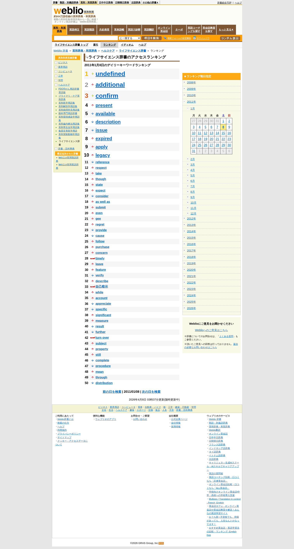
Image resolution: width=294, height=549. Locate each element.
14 (217, 133)
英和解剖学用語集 (68, 106)
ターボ (179, 29)
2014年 (191, 231)
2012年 (191, 218)
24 (193, 145)
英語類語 (89, 29)
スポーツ (141, 410)
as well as (102, 201)
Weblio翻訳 (214, 430)
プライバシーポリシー (69, 433)
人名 (164, 410)
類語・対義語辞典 (69, 2)
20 (211, 139)
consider (101, 196)
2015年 (191, 237)
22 (223, 139)
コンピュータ (65, 71)
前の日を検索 (112, 391)
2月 (193, 159)
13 (211, 133)
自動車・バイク (153, 407)
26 (205, 145)
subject (100, 343)
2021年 (191, 276)
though (100, 179)
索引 (95, 44)
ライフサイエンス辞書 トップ (71, 44)
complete (102, 360)
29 (223, 145)
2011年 (191, 101)
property (101, 349)
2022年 (191, 282)
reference (102, 162)
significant (103, 315)
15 (223, 133)
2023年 (191, 289)
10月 (193, 202)
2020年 (191, 269)
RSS (161, 543)
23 (229, 139)
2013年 (191, 224)
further (100, 332)
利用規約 (62, 430)
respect (101, 167)
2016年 (191, 244)
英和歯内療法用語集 (69, 123)
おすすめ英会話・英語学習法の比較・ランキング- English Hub (223, 531)
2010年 (191, 95)
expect (100, 190)
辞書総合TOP (224, 2)
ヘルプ (238, 2)
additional (110, 84)
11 (199, 133)
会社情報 (175, 423)
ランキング (109, 44)
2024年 (191, 295)
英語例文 (74, 29)
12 (205, 133)
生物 (150, 410)
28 (217, 145)
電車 (140, 407)
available (105, 113)
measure (101, 320)
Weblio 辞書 (61, 50)
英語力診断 (134, 29)
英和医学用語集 (67, 102)
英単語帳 (119, 29)
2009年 (191, 88)
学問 (60, 80)
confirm (106, 95)
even (98, 213)
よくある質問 (226, 336)
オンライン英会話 (164, 29)
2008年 (191, 82)
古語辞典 (135, 2)
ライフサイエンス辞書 (132, 50)
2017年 (191, 250)
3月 (193, 164)
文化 (104, 410)
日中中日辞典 (106, 2)
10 (193, 133)
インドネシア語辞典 (219, 448)
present (103, 105)
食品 (157, 410)
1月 (193, 108)
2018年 (191, 256)
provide (101, 230)
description (108, 121)
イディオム (127, 44)
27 (211, 145)
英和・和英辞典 (89, 2)
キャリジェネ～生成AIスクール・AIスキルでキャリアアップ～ (223, 466)
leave (99, 264)
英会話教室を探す (209, 29)
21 (217, 139)
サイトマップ (64, 437)
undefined (110, 73)
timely (99, 258)
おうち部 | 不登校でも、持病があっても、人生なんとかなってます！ (223, 520)
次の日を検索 (151, 391)
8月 (193, 191)
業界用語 (63, 67)
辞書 (55, 2)
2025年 (191, 301)
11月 (193, 208)
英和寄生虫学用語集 (69, 127)
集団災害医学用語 (68, 130)
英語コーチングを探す (194, 29)
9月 (193, 197)
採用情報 (175, 426)
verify (99, 275)
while (99, 292)
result (99, 326)
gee (98, 218)
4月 (193, 170)
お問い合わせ (140, 419)
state (99, 184)
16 (229, 133)
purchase (102, 247)
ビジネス (63, 62)
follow (99, 241)
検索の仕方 (63, 423)
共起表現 (104, 29)
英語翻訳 (149, 29)
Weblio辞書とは (65, 419)
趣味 (132, 410)
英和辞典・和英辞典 (84, 50)
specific (101, 309)
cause (99, 235)
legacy (102, 155)
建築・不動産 (182, 407)
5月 (193, 175)
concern (101, 252)
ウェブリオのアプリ (105, 419)
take (98, 173)
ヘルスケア (108, 50)
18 (199, 139)
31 (193, 151)
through (101, 377)
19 (205, 139)
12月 (193, 213)
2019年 (191, 263)
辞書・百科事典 (66, 148)
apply (101, 146)
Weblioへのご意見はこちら (211, 330)
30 (229, 145)
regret (99, 224)
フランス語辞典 (217, 444)
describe (101, 281)
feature (100, 269)
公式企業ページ (179, 419)
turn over (102, 337)
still (98, 354)
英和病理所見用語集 (69, 109)
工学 (60, 76)
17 (193, 139)
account (101, 298)
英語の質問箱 (216, 473)
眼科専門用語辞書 (68, 113)
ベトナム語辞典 (217, 455)
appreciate (103, 303)
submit (100, 207)
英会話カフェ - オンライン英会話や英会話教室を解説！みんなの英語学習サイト (223, 509)
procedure (103, 366)
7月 (193, 186)
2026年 (191, 308)
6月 (193, 180)
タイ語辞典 (215, 451)
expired (103, 138)
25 (199, 145)
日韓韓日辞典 (122, 2)
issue (101, 130)
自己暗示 (101, 286)
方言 (171, 410)
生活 (111, 410)
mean (99, 371)
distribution (104, 383)
